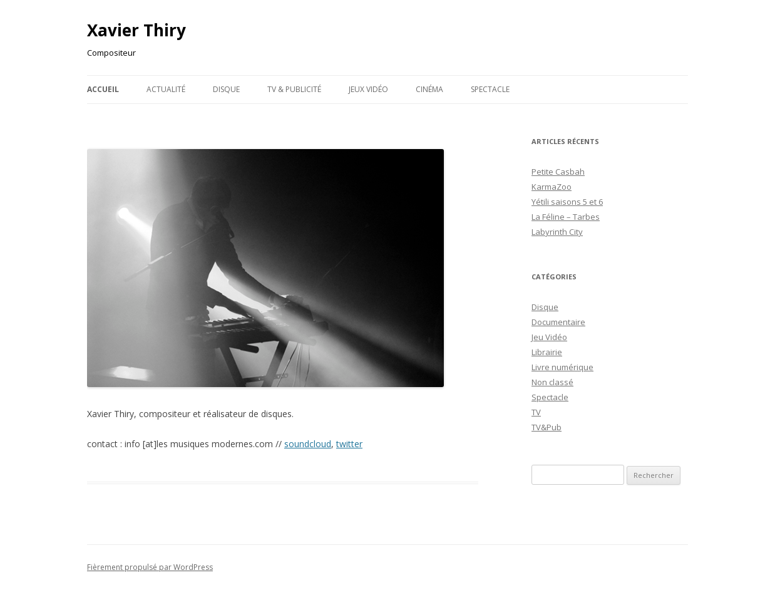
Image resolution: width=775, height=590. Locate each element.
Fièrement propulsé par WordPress (150, 567)
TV (536, 412)
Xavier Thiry (136, 30)
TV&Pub (546, 427)
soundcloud (307, 444)
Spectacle (490, 89)
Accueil (103, 89)
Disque (226, 89)
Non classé (552, 382)
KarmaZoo (551, 186)
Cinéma (429, 89)
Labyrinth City (557, 231)
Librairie (546, 352)
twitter (349, 444)
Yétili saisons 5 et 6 (567, 201)
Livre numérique (562, 367)
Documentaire (558, 322)
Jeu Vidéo (549, 337)
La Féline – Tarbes (565, 216)
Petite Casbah (558, 171)
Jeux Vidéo (368, 89)
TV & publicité (294, 89)
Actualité (165, 89)
